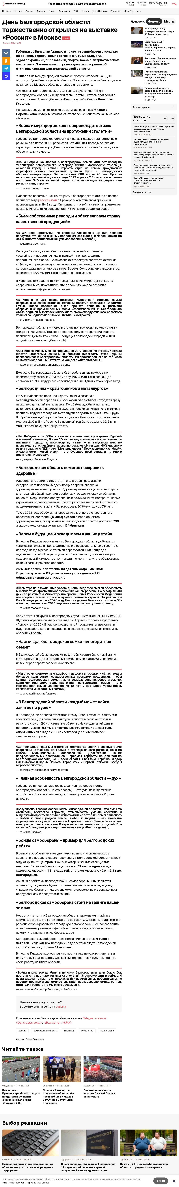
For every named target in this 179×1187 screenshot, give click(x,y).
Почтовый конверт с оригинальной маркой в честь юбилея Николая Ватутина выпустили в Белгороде (58, 1097)
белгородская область (45, 1030)
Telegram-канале (94, 1018)
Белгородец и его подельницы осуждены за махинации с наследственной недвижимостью (154, 129)
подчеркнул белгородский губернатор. (43, 769)
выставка (69, 1030)
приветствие (107, 1030)
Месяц (169, 21)
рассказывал (47, 200)
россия (22, 1030)
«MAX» (67, 1022)
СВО (75, 11)
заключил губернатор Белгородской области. (48, 989)
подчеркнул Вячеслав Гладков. (38, 459)
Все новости (139, 192)
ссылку (61, 1006)
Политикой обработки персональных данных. (27, 1182)
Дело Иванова (99, 11)
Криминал (115, 11)
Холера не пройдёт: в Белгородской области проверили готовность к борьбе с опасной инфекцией (154, 154)
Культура (41, 11)
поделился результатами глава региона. (44, 364)
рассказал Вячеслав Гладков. (38, 693)
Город (52, 11)
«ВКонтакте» (52, 1022)
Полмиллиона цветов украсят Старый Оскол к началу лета (100, 1093)
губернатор (87, 1030)
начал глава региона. (32, 243)
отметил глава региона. (34, 188)
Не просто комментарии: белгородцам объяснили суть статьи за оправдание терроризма (27, 1167)
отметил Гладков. (30, 832)
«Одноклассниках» (29, 1022)
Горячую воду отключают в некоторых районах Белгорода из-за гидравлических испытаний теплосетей (153, 167)
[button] (165, 118)
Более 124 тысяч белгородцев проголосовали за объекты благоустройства (148, 180)
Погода (85, 11)
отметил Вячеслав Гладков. (37, 319)
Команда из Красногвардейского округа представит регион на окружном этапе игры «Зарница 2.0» (21, 1097)
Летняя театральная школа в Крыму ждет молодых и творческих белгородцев (151, 141)
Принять (161, 1180)
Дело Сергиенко (132, 11)
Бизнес (18, 11)
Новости (6, 11)
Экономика (64, 11)
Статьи (29, 11)
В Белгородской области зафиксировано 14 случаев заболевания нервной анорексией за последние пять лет (88, 1167)
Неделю (154, 21)
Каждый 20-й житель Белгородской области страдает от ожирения (144, 1166)
